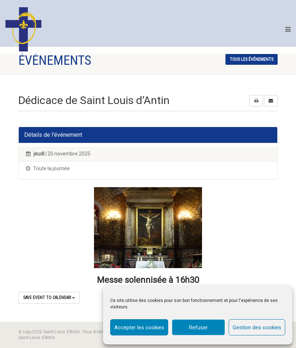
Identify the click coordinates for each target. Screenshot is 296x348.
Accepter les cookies (139, 327)
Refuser (198, 327)
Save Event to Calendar (49, 297)
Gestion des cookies (257, 327)
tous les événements (251, 59)
